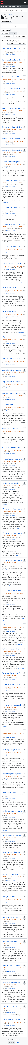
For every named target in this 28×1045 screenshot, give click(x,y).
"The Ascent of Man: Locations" (12, 207)
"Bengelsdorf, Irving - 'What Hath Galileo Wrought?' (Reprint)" (12, 874)
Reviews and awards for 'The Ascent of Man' (12, 673)
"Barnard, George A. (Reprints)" (12, 835)
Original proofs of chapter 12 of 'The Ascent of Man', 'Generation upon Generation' (12, 382)
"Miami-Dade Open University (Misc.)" (12, 684)
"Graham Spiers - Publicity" (11, 483)
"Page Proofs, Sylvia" (9, 287)
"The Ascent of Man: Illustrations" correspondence (12, 180)
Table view (12, 33)
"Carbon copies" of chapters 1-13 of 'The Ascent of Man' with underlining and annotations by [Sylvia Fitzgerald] (12, 88)
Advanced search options (11, 26)
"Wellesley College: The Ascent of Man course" (12, 750)
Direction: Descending (20, 36)
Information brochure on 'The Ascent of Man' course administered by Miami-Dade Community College (12, 731)
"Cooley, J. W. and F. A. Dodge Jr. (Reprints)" (12, 1019)
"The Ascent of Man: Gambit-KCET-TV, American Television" (12, 509)
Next (17, 1042)
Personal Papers (11, 54)
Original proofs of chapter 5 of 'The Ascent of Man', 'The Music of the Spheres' (12, 358)
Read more (5, 202)
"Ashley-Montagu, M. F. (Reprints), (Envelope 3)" (12, 811)
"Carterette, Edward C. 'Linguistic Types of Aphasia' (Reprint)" (12, 982)
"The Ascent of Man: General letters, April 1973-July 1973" (12, 533)
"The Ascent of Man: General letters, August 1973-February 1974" (12, 560)
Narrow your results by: (14, 11)
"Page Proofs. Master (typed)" (12, 337)
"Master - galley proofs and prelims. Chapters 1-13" (12, 263)
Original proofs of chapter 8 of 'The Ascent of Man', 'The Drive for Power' (12, 370)
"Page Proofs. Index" (9, 312)
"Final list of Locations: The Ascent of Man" (12, 224)
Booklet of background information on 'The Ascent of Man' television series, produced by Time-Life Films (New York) (12, 447)
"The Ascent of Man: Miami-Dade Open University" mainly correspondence (12, 705)
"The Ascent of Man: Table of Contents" (12, 246)
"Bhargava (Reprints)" (9, 896)
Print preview (6, 30)
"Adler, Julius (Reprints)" (10, 792)
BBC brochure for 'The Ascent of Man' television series (12, 405)
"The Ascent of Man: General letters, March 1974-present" (12, 591)
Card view (5, 33)
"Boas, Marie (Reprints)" (10, 941)
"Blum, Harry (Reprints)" (10, 917)
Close (10, 14)
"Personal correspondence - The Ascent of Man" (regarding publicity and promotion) (12, 459)
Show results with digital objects (16, 43)
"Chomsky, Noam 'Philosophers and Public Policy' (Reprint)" (12, 1006)
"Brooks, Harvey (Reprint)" (11, 965)
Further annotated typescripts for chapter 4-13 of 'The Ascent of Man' (12, 162)
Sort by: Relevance (6, 36)
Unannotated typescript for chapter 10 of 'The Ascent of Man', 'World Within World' (12, 48)
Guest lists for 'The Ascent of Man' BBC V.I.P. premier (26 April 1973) (12, 429)
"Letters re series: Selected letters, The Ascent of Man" (12, 649)
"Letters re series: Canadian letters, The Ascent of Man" (12, 625)
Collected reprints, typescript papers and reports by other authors (12, 774)
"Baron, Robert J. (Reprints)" (11, 852)
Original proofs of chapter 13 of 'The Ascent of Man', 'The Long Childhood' (12, 393)
